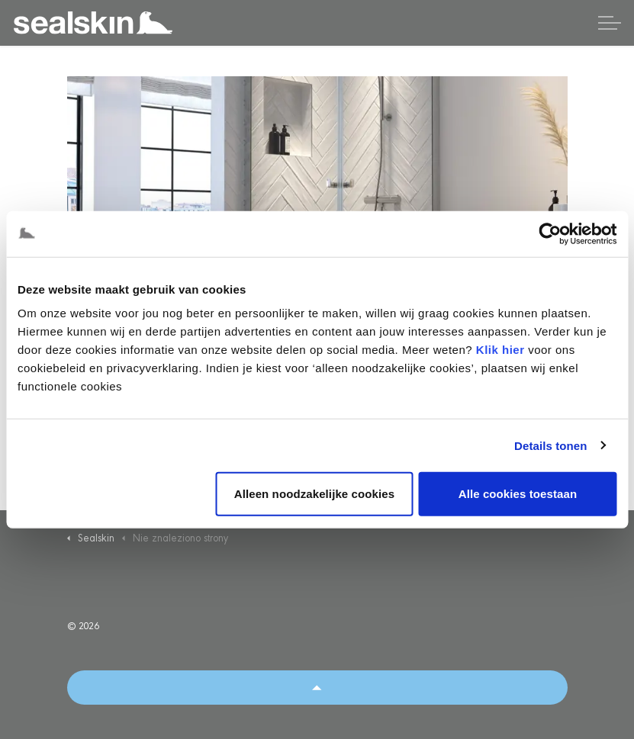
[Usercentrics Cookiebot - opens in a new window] (549, 233)
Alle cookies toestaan (518, 493)
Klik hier (500, 349)
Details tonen (550, 445)
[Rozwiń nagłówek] (609, 23)
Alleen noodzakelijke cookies (314, 493)
